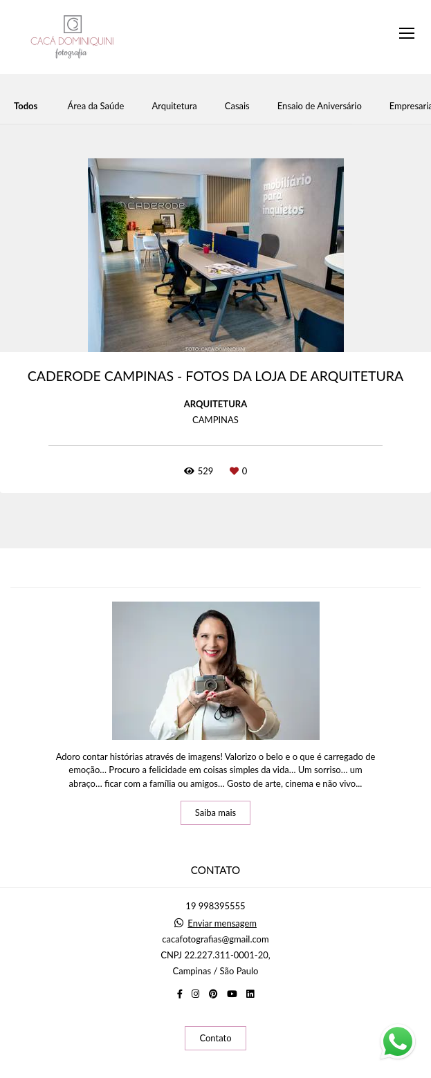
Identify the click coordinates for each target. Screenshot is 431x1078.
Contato (215, 1037)
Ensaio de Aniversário (319, 106)
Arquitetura (174, 106)
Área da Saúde (96, 106)
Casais (237, 106)
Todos (25, 106)
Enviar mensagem (222, 923)
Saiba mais (216, 812)
